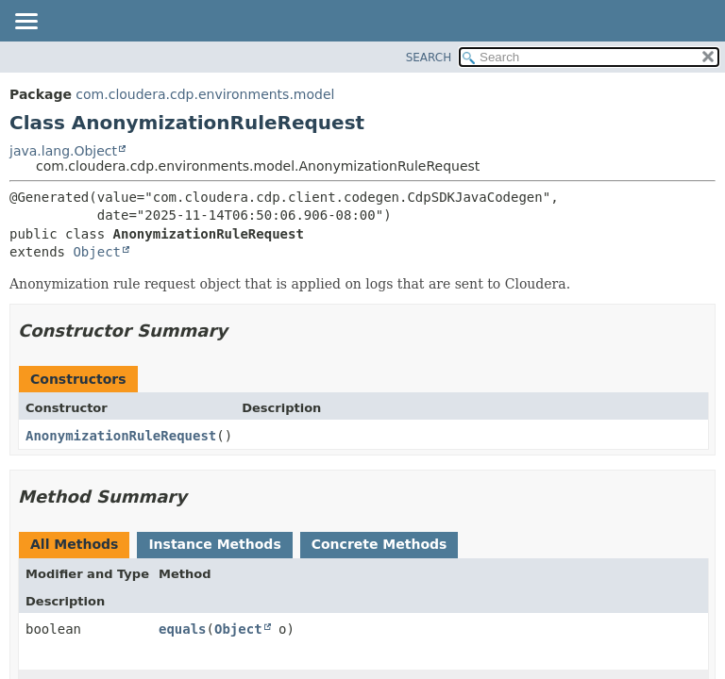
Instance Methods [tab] (214, 544)
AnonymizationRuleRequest (120, 435)
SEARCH (429, 57)
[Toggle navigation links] (25, 22)
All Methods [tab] (74, 544)
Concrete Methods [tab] (379, 544)
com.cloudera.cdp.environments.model (205, 94)
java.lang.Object (63, 150)
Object (97, 251)
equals (183, 629)
